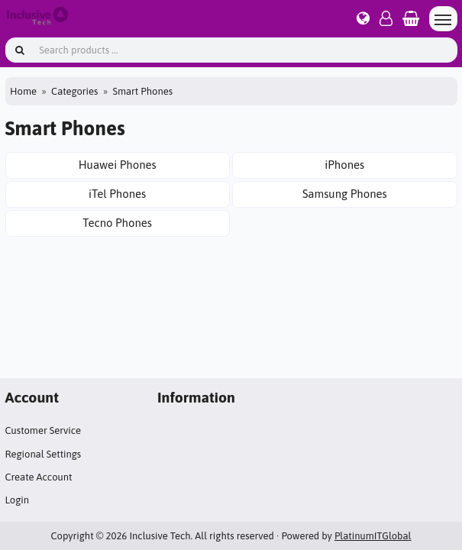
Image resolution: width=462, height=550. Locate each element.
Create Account (39, 477)
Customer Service (43, 430)
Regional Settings (43, 454)
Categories (74, 91)
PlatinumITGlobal (373, 536)
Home (23, 91)
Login (17, 500)
